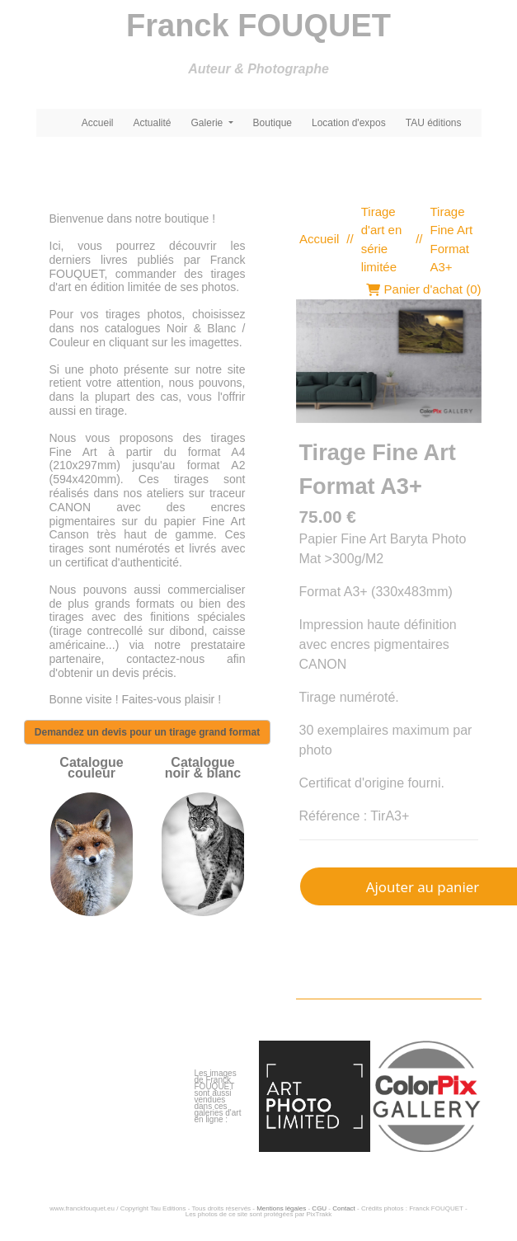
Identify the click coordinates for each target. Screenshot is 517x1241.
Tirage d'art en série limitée (381, 239)
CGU (319, 1208)
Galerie (208, 123)
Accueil (98, 123)
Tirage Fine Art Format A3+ (451, 239)
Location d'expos (349, 123)
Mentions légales (281, 1208)
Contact (343, 1208)
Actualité (153, 123)
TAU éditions (434, 123)
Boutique (272, 123)
